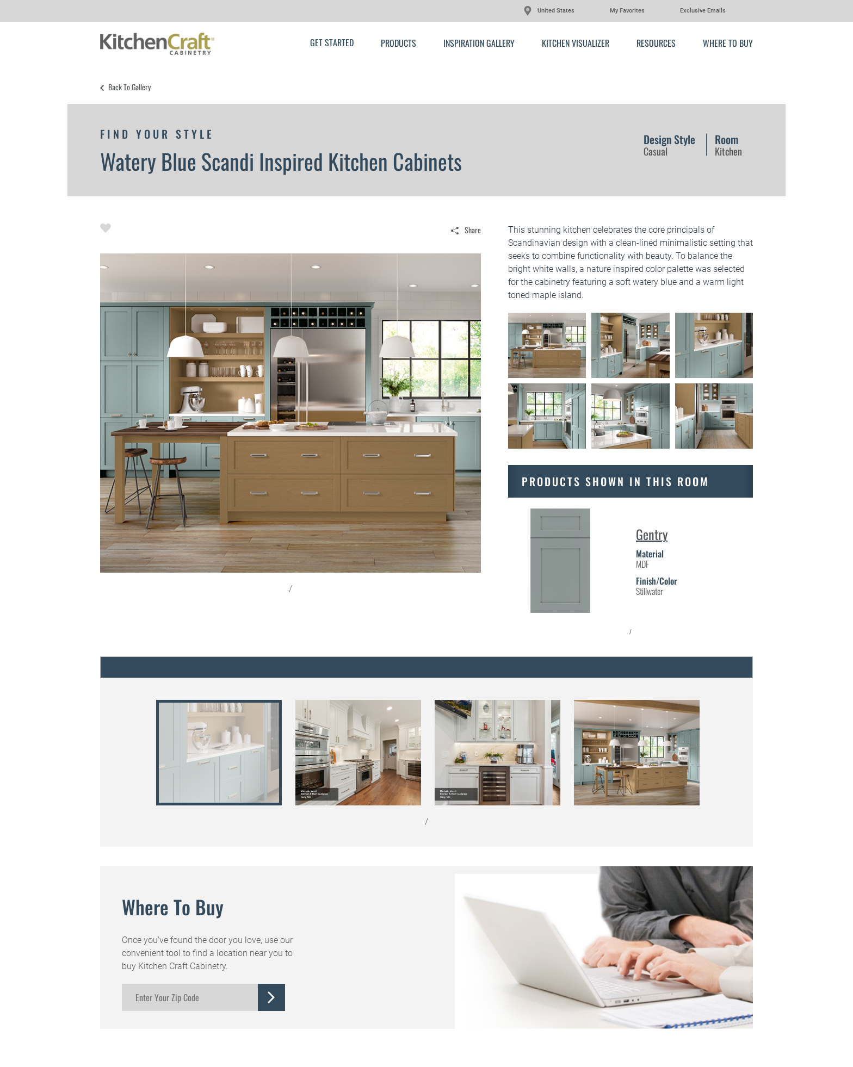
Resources (656, 42)
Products (398, 42)
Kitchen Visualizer (575, 42)
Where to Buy (728, 42)
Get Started (332, 42)
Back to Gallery (129, 87)
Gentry (651, 534)
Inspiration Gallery (479, 42)
